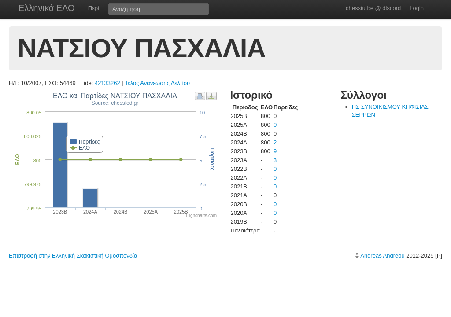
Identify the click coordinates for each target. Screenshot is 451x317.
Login (417, 8)
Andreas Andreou (382, 255)
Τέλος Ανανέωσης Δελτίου (157, 83)
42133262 (107, 83)
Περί (93, 8)
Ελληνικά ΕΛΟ (46, 8)
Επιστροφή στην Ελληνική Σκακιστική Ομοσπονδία (73, 255)
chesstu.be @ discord (373, 8)
